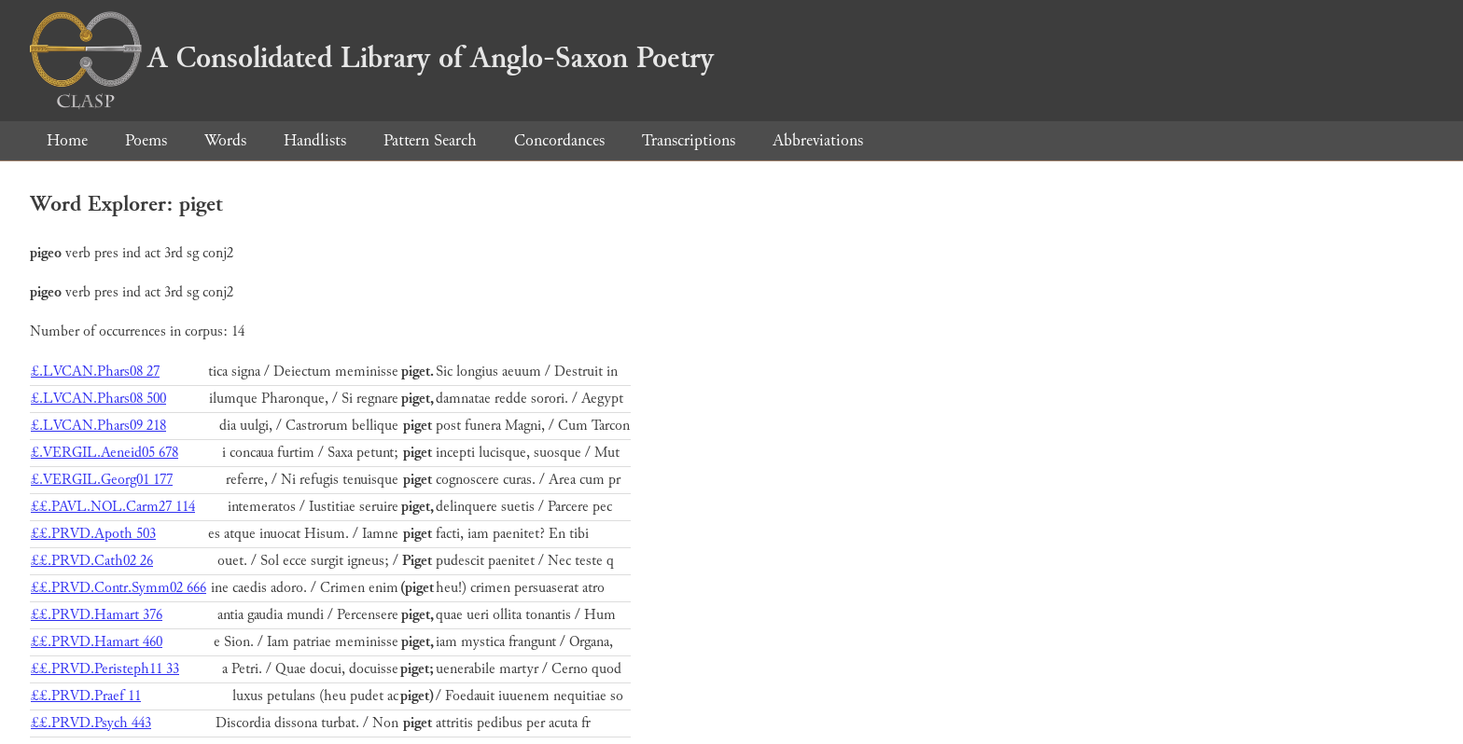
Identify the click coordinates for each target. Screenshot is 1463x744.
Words (225, 140)
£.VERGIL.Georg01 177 (102, 479)
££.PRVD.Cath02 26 (92, 561)
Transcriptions (688, 140)
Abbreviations (818, 140)
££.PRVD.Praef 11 (86, 696)
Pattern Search (430, 140)
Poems (146, 140)
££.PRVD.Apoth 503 (93, 533)
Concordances (559, 140)
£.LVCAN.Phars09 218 (98, 425)
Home (67, 140)
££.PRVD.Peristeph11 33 (105, 669)
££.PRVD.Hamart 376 (96, 615)
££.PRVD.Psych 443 (91, 723)
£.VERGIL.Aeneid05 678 (104, 452)
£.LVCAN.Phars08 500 (98, 398)
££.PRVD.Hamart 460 (96, 642)
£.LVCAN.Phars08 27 (95, 371)
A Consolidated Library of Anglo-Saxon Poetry (372, 57)
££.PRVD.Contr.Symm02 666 (118, 588)
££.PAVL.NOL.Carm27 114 (113, 506)
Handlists (315, 140)
